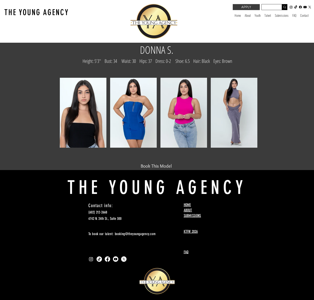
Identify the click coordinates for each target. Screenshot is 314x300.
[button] (258, 15)
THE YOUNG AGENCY (36, 12)
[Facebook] (107, 259)
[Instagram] (91, 259)
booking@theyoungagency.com (135, 234)
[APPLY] (246, 7)
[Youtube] (115, 259)
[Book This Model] (156, 166)
